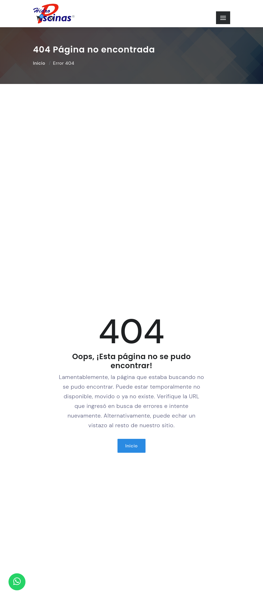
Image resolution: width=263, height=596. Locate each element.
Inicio (39, 63)
